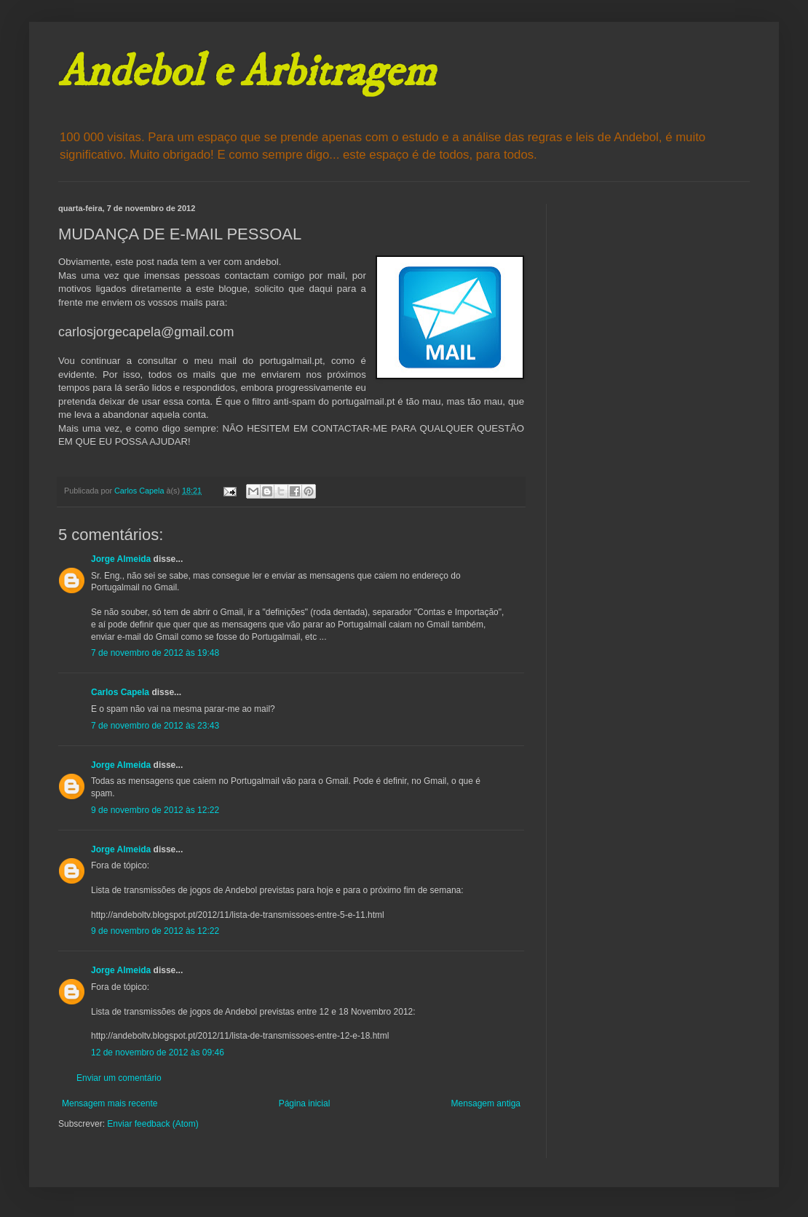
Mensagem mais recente (109, 1103)
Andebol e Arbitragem (246, 72)
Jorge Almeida (121, 559)
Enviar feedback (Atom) (152, 1124)
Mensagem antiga (485, 1103)
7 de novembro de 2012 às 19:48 (155, 653)
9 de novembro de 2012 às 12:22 (155, 810)
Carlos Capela (120, 692)
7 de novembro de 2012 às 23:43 (155, 726)
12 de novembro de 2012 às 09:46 (157, 1052)
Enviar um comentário (119, 1078)
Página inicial (304, 1103)
